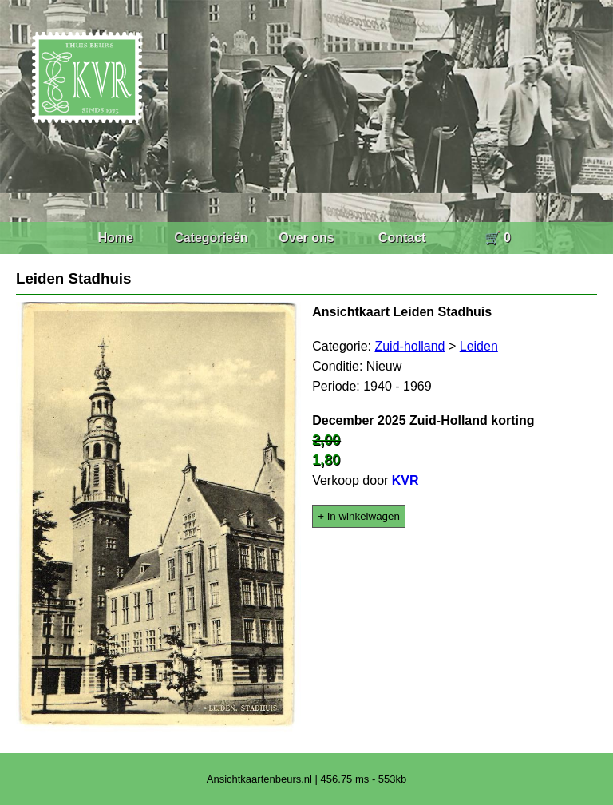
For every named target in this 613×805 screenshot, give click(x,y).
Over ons (306, 237)
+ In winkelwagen (359, 516)
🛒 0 (497, 237)
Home (114, 237)
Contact (402, 237)
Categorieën (210, 237)
